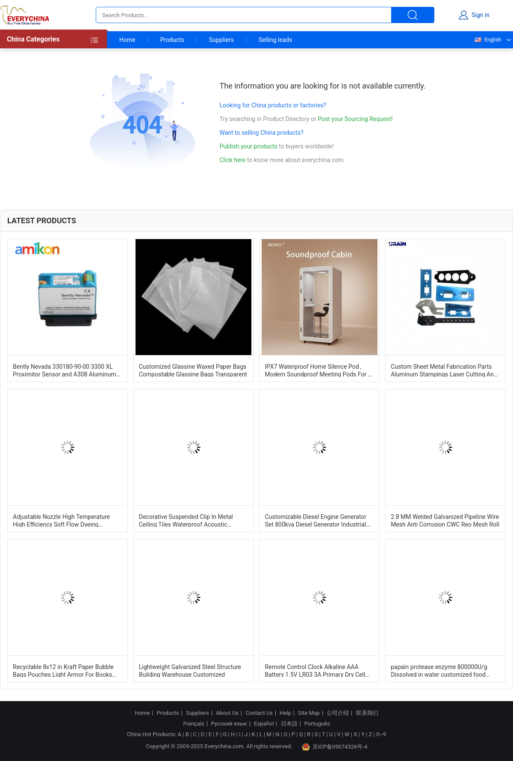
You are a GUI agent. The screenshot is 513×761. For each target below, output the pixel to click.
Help (285, 713)
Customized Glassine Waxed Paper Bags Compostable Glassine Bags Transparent (193, 370)
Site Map (309, 713)
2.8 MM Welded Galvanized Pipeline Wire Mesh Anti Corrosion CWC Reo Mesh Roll (445, 520)
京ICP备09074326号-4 (335, 747)
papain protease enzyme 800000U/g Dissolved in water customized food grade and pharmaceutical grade (439, 670)
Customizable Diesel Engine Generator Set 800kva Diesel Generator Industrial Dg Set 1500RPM (315, 520)
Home (127, 39)
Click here (233, 160)
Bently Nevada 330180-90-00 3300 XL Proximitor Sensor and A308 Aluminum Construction (64, 370)
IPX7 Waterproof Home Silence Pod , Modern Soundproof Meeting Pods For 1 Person (318, 370)
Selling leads (275, 39)
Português (317, 723)
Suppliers (221, 39)
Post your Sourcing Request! (355, 118)
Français (193, 723)
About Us (227, 713)
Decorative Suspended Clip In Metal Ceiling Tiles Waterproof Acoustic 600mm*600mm (186, 520)
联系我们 (367, 713)
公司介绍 (338, 713)
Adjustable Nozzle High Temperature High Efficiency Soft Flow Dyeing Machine (61, 520)
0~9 (381, 734)
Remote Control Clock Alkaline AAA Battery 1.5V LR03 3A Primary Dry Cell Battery (315, 670)
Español (264, 723)
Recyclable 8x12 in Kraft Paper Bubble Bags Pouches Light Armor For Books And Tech (63, 670)
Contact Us (259, 713)
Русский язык (229, 723)
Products (172, 39)
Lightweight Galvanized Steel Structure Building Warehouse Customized (190, 670)
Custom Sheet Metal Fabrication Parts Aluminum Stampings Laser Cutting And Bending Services (444, 370)
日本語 (289, 723)
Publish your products (249, 146)
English (487, 40)
